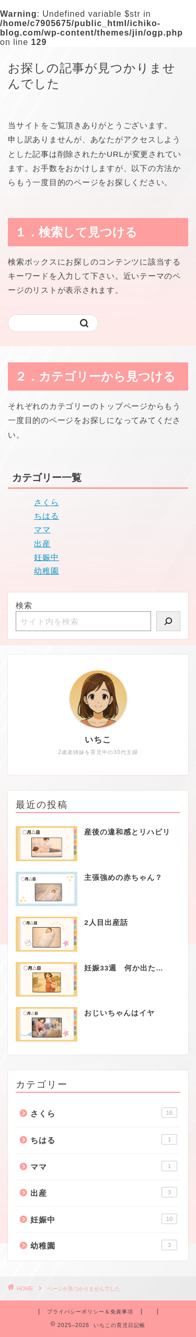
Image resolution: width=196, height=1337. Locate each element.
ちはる (46, 515)
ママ (42, 529)
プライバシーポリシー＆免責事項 (90, 1312)
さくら (46, 502)
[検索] (168, 621)
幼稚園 (46, 570)
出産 (42, 543)
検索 (24, 605)
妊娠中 (46, 557)
